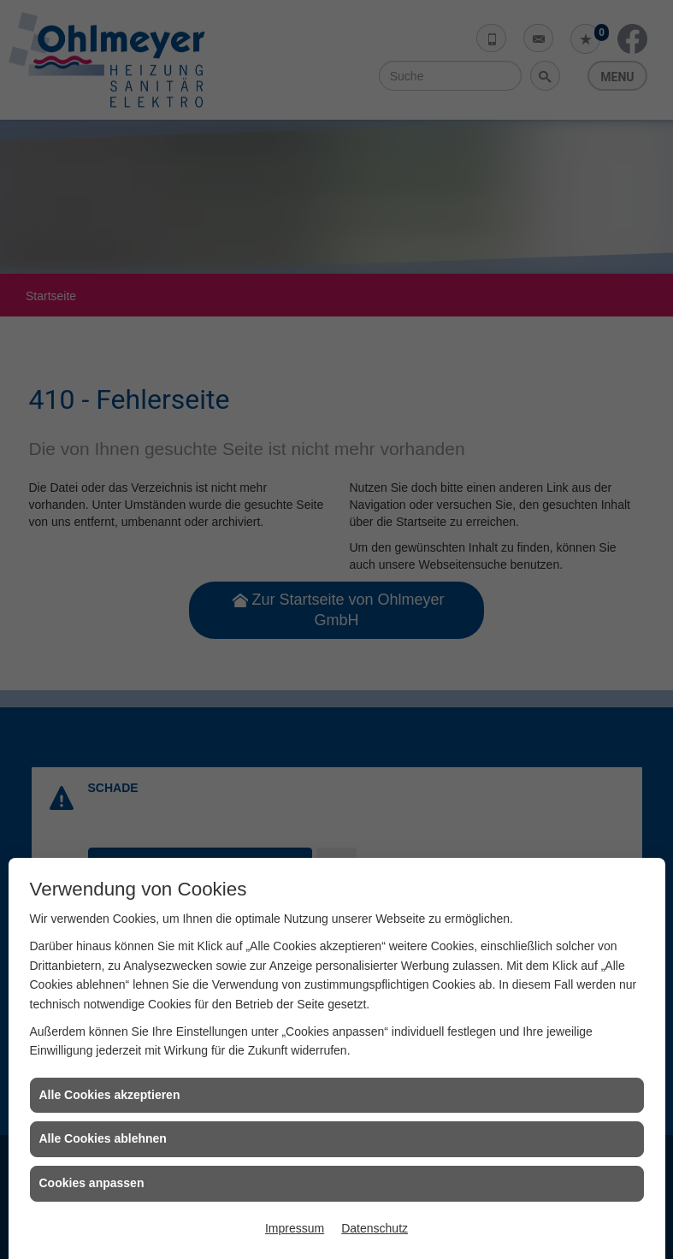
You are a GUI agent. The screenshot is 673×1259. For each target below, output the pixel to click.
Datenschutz (374, 1228)
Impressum (294, 1228)
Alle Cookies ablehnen (103, 1138)
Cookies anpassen (92, 1183)
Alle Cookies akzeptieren (109, 1095)
